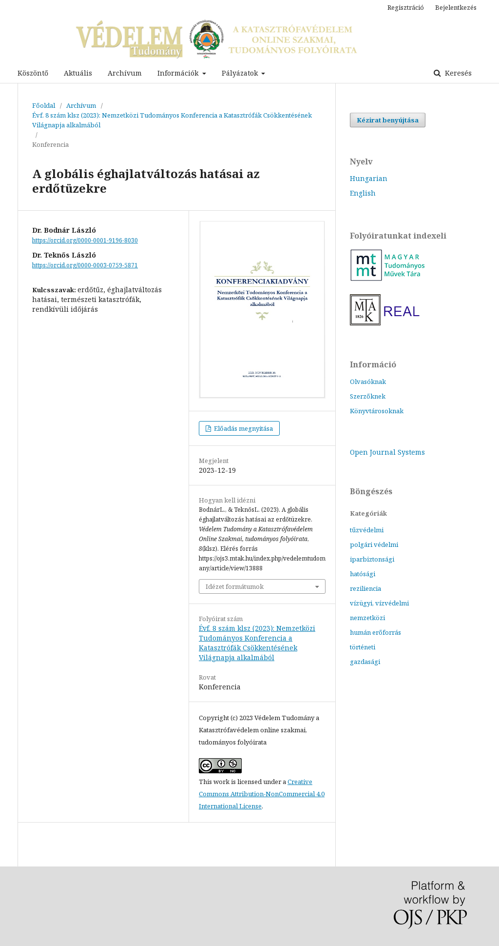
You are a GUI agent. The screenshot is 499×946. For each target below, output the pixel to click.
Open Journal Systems (387, 452)
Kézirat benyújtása (388, 120)
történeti (362, 647)
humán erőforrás (375, 632)
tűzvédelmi (367, 529)
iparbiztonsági (372, 559)
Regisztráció (405, 7)
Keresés (457, 73)
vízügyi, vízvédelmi (379, 603)
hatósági (362, 573)
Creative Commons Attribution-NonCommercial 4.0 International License (262, 793)
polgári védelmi (374, 544)
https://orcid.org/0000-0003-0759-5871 (85, 265)
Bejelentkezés (456, 7)
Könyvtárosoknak (376, 410)
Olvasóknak (368, 381)
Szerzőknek (367, 396)
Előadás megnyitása (242, 428)
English (363, 193)
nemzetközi (367, 617)
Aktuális (78, 73)
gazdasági (365, 661)
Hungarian (368, 178)
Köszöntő (33, 73)
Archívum (125, 73)
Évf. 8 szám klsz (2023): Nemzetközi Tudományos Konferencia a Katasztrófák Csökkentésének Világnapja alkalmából (172, 120)
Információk (178, 73)
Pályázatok (241, 73)
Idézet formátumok (235, 586)
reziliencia (365, 588)
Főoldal (43, 105)
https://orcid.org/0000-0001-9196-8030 (85, 240)
